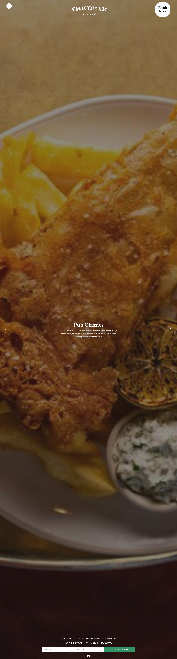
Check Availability (119, 649)
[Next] (171, 330)
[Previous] (6, 330)
